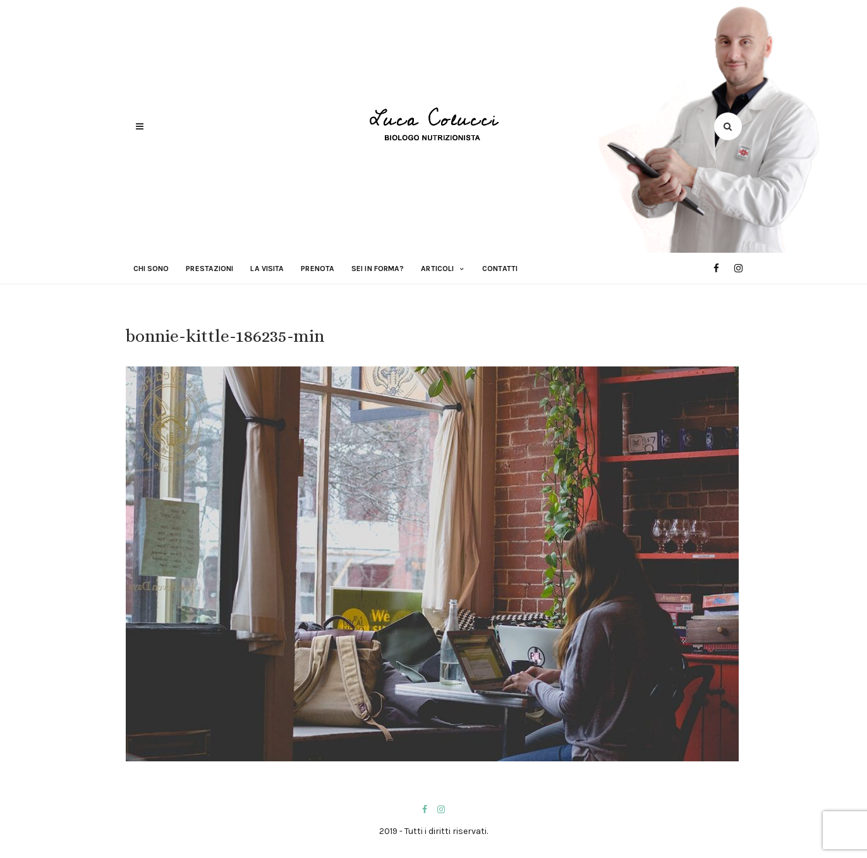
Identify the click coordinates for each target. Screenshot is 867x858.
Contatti (500, 268)
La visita (267, 268)
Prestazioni (209, 268)
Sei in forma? (377, 268)
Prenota (317, 268)
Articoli (437, 268)
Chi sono (151, 268)
